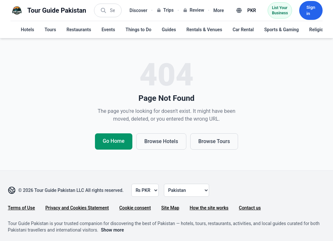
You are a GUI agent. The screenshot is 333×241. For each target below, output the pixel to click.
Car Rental (243, 29)
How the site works (209, 207)
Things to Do (139, 29)
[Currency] (145, 190)
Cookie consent (135, 207)
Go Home (114, 141)
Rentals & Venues (204, 29)
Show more (112, 230)
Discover (136, 10)
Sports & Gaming (281, 29)
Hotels (27, 29)
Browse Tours (214, 141)
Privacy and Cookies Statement (77, 207)
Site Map (170, 207)
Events (108, 29)
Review (191, 10)
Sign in (310, 10)
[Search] (111, 10)
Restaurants (78, 29)
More (216, 10)
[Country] (186, 190)
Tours (50, 29)
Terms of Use (21, 207)
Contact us (250, 207)
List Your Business (278, 10)
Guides (169, 29)
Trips (163, 10)
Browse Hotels (161, 141)
